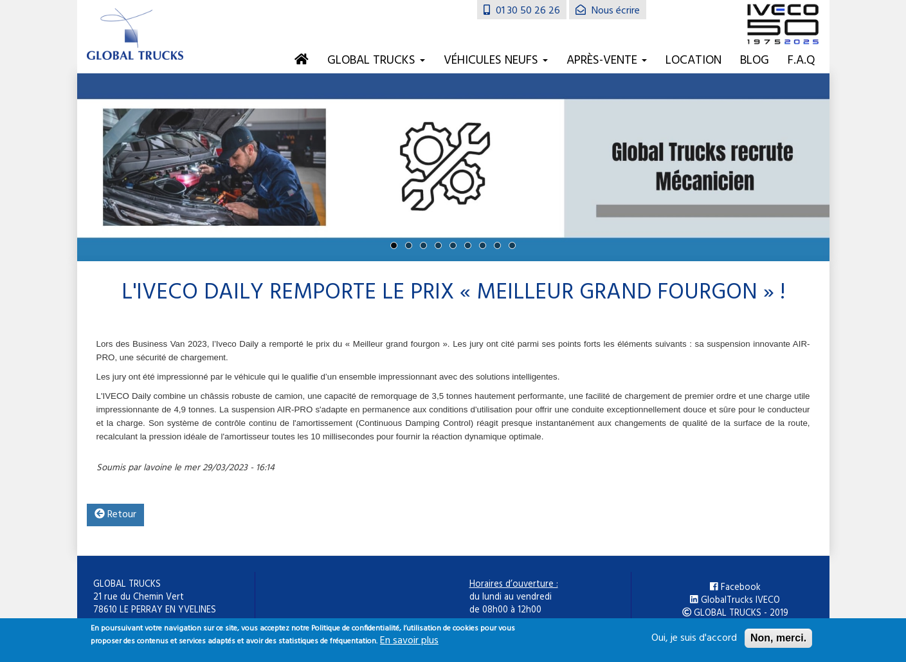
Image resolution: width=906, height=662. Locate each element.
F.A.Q (801, 60)
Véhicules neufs (496, 60)
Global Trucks (376, 60)
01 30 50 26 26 (522, 11)
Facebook (735, 588)
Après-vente (606, 60)
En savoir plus (409, 644)
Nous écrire (607, 11)
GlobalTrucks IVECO (735, 600)
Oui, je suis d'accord (694, 642)
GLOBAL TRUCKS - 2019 (735, 613)
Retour (115, 514)
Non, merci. (778, 641)
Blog (754, 60)
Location (693, 60)
